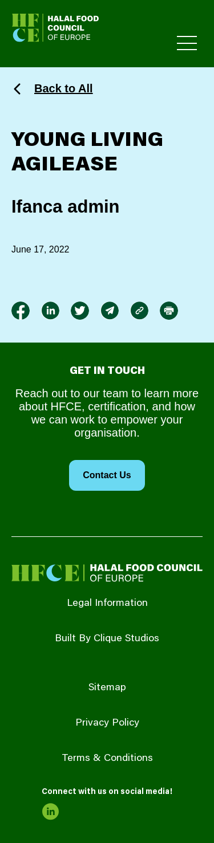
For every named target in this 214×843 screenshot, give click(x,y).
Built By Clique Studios (107, 639)
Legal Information (107, 603)
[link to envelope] (109, 311)
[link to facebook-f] (20, 311)
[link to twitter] (80, 311)
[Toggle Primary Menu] (187, 43)
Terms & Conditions (107, 759)
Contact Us (107, 475)
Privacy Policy (107, 723)
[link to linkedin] (50, 311)
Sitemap (107, 688)
